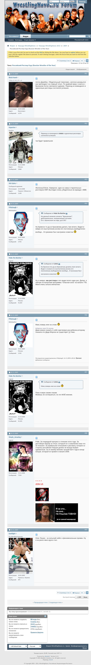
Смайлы (34, 622)
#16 (86, 315)
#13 (86, 179)
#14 (86, 203)
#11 (86, 74)
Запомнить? (55, 4)
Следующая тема (55, 602)
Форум (25, 36)
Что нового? (14, 36)
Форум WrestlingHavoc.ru (55, 646)
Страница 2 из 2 (65, 61)
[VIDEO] (33, 627)
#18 (86, 433)
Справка (11, 40)
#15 (86, 254)
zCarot (51, 660)
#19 (86, 530)
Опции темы (69, 69)
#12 (86, 123)
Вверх (85, 597)
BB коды (34, 619)
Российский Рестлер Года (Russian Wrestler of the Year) (34, 65)
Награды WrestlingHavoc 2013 (49, 46)
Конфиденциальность (79, 646)
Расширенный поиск (81, 40)
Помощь (82, 2)
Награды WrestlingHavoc (27, 46)
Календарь (18, 40)
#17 (86, 372)
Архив (67, 646)
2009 (65, 46)
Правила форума (37, 632)
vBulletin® (47, 656)
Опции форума (29, 40)
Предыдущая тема (41, 602)
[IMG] (33, 624)
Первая (76, 61)
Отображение (81, 69)
